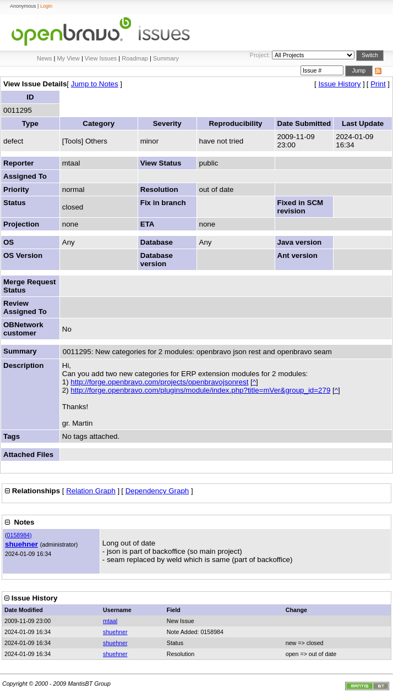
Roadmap (135, 58)
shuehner (21, 544)
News (44, 58)
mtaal (110, 621)
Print (377, 84)
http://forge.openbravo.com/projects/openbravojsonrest (159, 382)
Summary (166, 58)
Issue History (339, 84)
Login (46, 6)
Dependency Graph (157, 491)
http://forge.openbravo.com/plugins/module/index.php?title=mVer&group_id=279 (200, 390)
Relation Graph (91, 491)
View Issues (101, 58)
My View (68, 58)
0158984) (19, 535)
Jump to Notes (94, 84)
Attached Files (28, 454)
